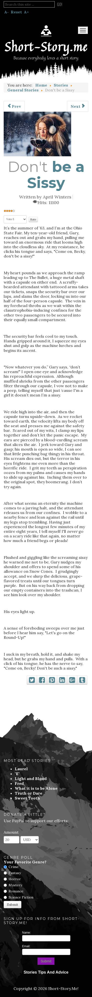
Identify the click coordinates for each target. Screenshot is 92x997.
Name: (26, 932)
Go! (59, 4)
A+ (26, 12)
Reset (16, 12)
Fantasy (15, 873)
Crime (14, 867)
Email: (26, 946)
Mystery (15, 885)
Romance (16, 891)
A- (6, 12)
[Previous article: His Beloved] (14, 106)
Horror (15, 879)
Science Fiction (21, 897)
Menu (83, 30)
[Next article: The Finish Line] (77, 106)
